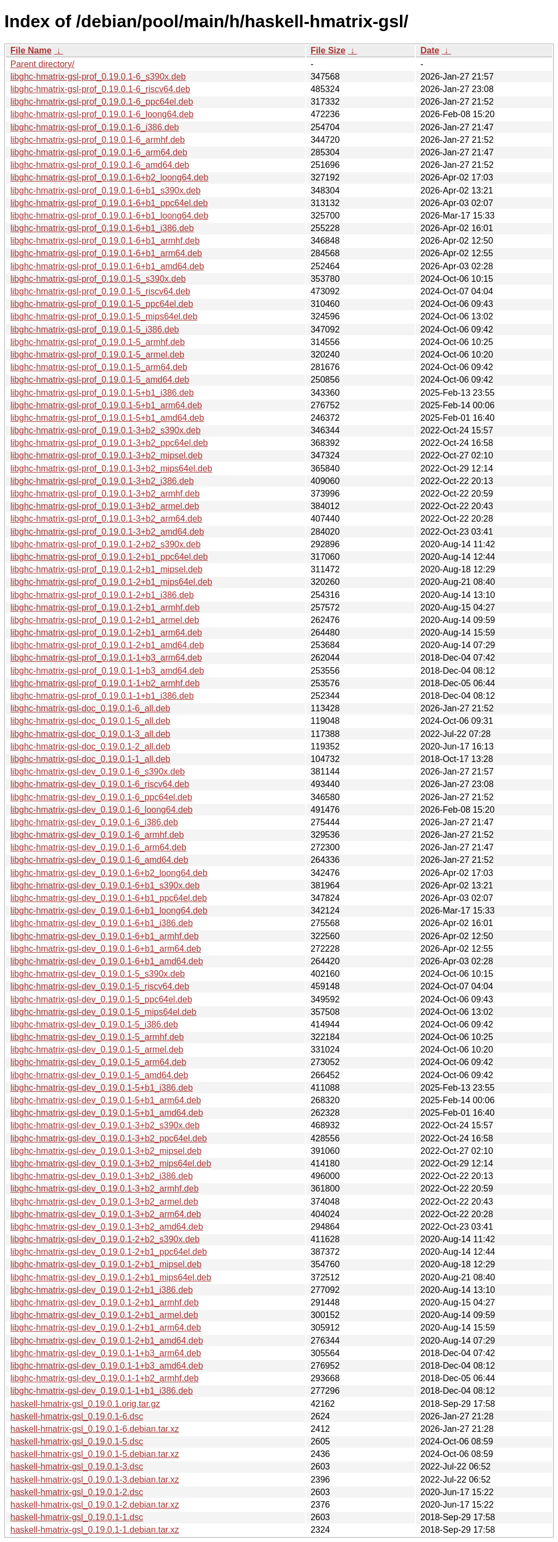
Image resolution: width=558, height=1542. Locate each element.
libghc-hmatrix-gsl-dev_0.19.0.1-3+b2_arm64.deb (105, 1214)
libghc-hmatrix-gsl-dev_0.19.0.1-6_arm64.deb (98, 847)
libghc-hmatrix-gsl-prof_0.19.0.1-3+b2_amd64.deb (107, 531)
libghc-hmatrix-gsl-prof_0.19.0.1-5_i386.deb (94, 329)
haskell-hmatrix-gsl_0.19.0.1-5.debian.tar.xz (94, 1454)
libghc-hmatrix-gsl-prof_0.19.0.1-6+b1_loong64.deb (109, 215)
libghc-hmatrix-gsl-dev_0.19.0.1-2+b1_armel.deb (104, 1315)
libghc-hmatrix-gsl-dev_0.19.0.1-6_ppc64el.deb (101, 797)
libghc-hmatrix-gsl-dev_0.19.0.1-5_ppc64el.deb (101, 999)
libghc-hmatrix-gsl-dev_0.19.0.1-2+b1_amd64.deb (106, 1340)
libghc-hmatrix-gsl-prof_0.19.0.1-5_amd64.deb (99, 379)
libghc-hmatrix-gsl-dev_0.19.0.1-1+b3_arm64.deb (105, 1353)
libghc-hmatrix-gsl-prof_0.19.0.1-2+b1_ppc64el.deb (109, 556)
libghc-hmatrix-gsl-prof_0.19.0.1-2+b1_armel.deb (104, 620)
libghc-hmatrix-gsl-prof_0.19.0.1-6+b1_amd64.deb (107, 266)
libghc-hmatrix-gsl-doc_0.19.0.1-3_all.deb (90, 734)
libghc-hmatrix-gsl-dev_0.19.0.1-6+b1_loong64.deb (109, 910)
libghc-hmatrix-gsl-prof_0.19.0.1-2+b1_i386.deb (102, 595)
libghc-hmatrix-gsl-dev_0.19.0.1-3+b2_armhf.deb (104, 1188)
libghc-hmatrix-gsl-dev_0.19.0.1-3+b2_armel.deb (104, 1201)
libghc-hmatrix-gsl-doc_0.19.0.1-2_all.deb (90, 746)
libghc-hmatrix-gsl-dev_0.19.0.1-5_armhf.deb (97, 1037)
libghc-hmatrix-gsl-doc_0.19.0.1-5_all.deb (90, 720)
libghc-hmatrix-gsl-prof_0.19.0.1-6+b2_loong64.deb (109, 177)
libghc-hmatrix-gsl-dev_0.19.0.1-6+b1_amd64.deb (106, 961)
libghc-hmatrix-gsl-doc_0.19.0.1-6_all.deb (90, 708)
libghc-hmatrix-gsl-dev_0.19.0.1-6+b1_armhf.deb (104, 936)
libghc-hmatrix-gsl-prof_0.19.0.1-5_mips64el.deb (103, 316)
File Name (31, 50)
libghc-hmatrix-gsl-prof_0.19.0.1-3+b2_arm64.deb (106, 518)
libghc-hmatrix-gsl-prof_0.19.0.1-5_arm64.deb (98, 367)
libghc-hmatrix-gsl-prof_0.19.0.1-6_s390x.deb (98, 76)
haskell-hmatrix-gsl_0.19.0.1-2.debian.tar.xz (94, 1504)
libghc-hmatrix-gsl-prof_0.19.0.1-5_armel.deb (97, 354)
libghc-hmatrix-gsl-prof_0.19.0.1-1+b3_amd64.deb (107, 670)
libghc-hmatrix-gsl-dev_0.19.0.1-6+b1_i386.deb (101, 923)
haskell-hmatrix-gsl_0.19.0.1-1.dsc (76, 1517)
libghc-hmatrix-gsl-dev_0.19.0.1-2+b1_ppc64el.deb (108, 1251)
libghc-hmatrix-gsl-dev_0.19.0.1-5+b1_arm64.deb (105, 1100)
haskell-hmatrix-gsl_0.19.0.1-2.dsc (76, 1492)
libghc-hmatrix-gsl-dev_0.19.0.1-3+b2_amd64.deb (106, 1226)
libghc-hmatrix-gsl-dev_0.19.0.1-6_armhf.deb (97, 834)
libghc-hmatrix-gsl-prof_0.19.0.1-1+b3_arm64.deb (106, 657)
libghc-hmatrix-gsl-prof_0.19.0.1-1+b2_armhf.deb (104, 683)
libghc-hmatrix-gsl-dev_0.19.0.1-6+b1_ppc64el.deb (108, 898)
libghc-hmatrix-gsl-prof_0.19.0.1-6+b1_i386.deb (102, 228)
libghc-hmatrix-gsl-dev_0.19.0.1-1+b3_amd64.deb (106, 1365)
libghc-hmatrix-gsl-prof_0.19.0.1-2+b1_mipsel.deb (106, 569)
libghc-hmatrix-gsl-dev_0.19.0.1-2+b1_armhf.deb (104, 1302)
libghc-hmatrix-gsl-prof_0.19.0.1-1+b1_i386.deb (102, 695)
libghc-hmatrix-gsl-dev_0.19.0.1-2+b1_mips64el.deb (110, 1277)
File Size (328, 50)
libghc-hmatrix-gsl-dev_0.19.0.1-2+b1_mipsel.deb (106, 1264)
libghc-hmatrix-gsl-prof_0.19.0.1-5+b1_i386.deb (102, 392)
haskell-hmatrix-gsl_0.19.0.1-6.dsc (76, 1416)
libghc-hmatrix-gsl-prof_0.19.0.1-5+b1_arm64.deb (106, 405)
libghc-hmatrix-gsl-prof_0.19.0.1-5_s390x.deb (98, 278)
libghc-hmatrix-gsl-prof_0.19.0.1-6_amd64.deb (99, 165)
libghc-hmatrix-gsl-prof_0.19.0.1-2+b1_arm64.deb (106, 632)
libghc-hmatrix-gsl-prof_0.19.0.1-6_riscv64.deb (100, 89)
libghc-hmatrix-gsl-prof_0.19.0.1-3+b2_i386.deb (102, 481)
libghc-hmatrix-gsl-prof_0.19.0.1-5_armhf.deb (97, 342)
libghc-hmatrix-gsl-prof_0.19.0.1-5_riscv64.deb (100, 291)
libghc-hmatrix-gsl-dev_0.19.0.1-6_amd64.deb (99, 859)
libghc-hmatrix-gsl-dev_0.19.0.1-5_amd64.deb (99, 1075)
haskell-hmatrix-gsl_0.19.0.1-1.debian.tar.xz (94, 1529)
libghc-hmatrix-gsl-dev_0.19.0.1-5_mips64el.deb (103, 1012)
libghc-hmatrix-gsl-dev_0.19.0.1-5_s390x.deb (97, 973)
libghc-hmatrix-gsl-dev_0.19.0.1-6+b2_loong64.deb (109, 873)
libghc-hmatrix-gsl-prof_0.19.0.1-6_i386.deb (94, 127)
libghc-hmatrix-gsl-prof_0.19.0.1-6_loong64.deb (101, 114)
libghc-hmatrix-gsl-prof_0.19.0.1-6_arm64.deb (98, 152)
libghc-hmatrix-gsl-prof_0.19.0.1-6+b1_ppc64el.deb (109, 203)
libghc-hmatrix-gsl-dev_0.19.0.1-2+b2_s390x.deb (104, 1239)
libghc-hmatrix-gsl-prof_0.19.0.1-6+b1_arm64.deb (106, 253)
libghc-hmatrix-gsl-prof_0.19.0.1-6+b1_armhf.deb (104, 240)
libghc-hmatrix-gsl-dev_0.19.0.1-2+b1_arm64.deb (105, 1327)
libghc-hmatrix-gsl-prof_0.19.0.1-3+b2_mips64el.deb (111, 468)
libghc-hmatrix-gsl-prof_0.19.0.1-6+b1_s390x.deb (105, 190)
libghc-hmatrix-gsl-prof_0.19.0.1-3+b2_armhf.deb (104, 493)
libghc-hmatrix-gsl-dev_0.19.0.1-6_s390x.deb (97, 771)
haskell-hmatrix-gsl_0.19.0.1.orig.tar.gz (85, 1403)
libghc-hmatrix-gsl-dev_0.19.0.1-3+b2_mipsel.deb (106, 1151)
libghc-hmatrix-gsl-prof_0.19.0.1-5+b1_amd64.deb (107, 417)
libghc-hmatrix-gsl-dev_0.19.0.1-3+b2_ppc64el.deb (108, 1138)
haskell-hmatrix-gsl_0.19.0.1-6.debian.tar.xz (94, 1429)
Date (429, 50)
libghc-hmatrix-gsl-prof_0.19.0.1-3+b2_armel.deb (104, 506)
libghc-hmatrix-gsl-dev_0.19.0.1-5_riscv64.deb (99, 986)
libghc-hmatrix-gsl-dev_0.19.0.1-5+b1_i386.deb (101, 1087)
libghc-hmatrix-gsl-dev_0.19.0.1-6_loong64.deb (101, 809)
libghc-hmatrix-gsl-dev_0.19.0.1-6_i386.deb (94, 822)
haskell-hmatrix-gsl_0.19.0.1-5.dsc (76, 1441)
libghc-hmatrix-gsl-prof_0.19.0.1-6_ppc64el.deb (101, 101)
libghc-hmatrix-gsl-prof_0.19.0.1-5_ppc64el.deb (101, 304)
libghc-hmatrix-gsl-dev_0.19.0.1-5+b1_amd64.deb (106, 1112)
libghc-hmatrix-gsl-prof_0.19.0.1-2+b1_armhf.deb (104, 607)
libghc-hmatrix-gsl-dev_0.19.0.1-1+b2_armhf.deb (104, 1378)
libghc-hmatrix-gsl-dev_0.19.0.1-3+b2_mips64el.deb (110, 1163)
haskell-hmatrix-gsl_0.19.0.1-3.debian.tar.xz (94, 1479)
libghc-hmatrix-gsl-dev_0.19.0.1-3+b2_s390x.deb (104, 1125)
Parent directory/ (42, 64)
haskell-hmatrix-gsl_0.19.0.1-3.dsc (76, 1466)
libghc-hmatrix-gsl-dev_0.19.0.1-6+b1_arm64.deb (105, 948)
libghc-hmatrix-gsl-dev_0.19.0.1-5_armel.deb (97, 1049)
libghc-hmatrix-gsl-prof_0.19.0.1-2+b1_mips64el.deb (111, 581)
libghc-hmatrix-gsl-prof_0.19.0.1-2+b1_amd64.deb (107, 645)
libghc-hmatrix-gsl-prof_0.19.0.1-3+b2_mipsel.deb (106, 455)
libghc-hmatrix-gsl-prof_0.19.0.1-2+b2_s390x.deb (105, 544)
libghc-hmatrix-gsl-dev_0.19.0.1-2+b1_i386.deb (101, 1290)
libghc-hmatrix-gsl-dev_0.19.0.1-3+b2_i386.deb (101, 1176)
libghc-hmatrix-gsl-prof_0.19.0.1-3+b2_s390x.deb (105, 430)
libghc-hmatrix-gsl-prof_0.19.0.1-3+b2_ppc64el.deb (109, 443)
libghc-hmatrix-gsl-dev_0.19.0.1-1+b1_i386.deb (101, 1390)
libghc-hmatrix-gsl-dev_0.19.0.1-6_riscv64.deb (99, 784)
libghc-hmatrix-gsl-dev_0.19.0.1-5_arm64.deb (98, 1062)
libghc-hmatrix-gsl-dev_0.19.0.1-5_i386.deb (94, 1024)
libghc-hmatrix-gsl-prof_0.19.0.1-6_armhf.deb (97, 139)
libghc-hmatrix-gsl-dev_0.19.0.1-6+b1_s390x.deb (104, 885)
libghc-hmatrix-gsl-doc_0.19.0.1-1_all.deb (90, 759)
